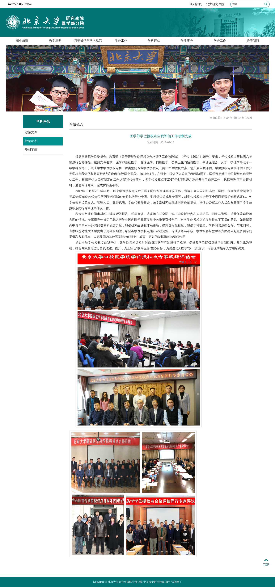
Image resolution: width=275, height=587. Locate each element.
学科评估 (154, 40)
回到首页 (196, 4)
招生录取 (22, 40)
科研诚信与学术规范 (88, 40)
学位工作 (121, 40)
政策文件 (31, 132)
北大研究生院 (215, 4)
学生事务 (187, 40)
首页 (225, 117)
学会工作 (220, 40)
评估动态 (31, 141)
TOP (266, 562)
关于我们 (253, 40)
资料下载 (31, 149)
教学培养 (55, 40)
